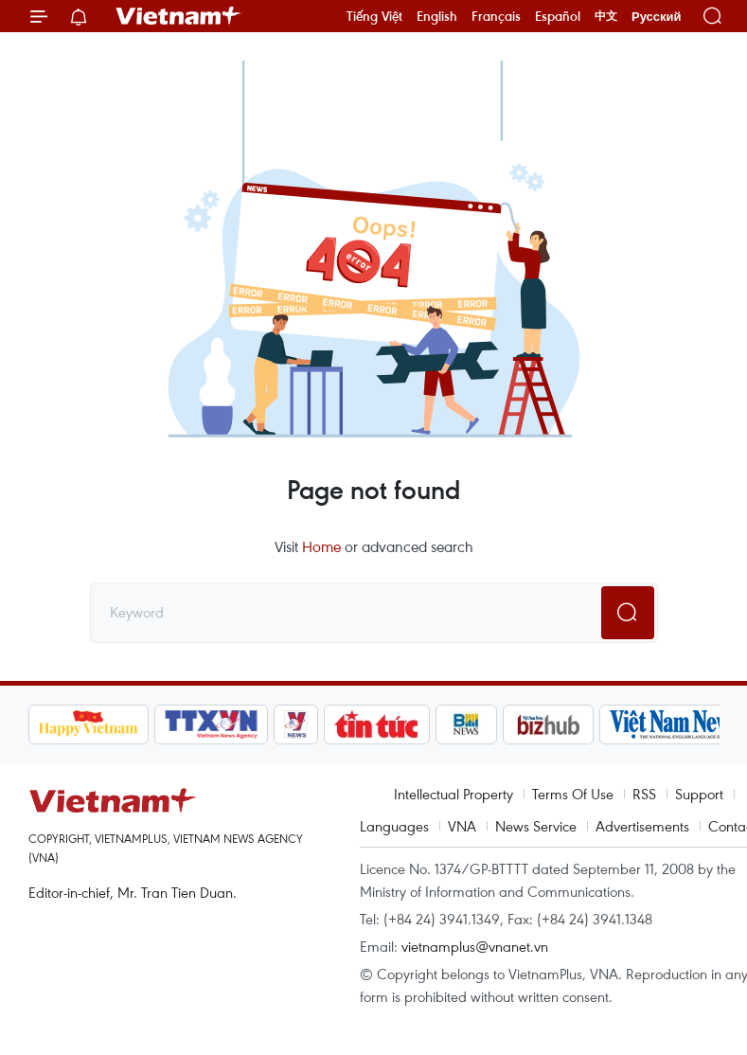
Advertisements (642, 825)
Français (496, 16)
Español (557, 16)
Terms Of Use (573, 793)
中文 (606, 16)
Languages (394, 825)
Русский (656, 16)
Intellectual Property (453, 793)
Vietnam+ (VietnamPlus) (179, 16)
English (437, 16)
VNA (462, 825)
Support (699, 793)
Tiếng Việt (374, 16)
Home (321, 546)
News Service (536, 825)
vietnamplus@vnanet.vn (474, 946)
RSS (644, 793)
